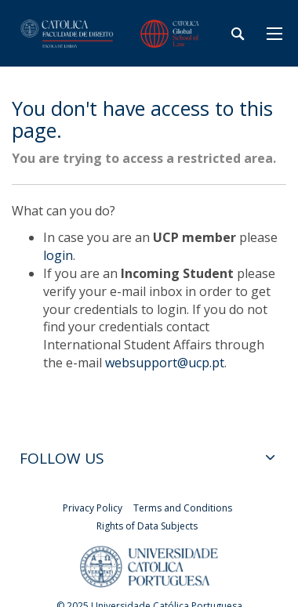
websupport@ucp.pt (164, 362)
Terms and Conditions (182, 508)
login (58, 255)
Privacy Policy (92, 508)
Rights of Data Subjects (147, 526)
